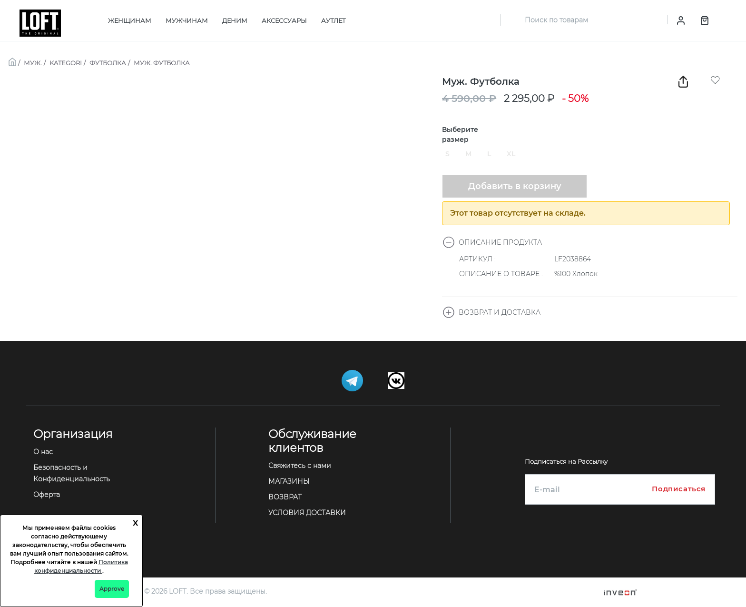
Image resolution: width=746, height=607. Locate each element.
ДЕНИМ (234, 20)
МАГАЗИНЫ (289, 481)
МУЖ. (33, 63)
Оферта (46, 494)
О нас (43, 452)
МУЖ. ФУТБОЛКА (162, 63)
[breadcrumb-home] (12, 61)
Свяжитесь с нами (299, 465)
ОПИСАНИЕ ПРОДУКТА (492, 242)
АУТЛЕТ (333, 20)
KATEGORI (65, 63)
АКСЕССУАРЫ (284, 20)
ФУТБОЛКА (107, 63)
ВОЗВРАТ (285, 497)
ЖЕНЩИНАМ (129, 20)
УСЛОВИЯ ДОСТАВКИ (307, 512)
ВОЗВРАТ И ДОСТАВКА (491, 312)
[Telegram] (353, 380)
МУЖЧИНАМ (187, 20)
